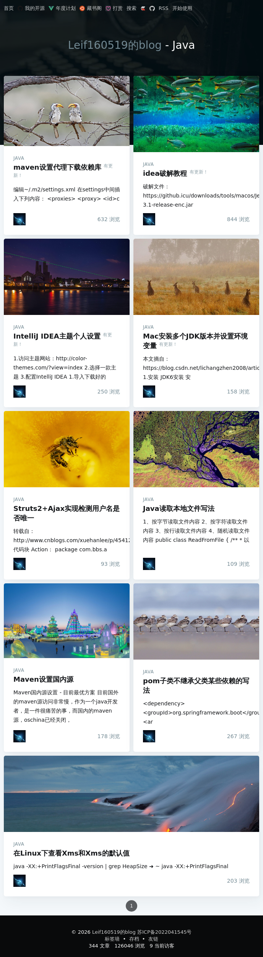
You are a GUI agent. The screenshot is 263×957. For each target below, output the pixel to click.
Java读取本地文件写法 (196, 449)
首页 (9, 8)
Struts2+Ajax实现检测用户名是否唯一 (67, 449)
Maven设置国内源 (67, 620)
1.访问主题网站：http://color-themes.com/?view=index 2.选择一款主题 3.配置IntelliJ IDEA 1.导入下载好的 (64, 367)
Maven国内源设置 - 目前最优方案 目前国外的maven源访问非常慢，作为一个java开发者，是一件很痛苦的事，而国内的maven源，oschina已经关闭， (66, 706)
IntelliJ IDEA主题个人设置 (67, 277)
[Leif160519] (19, 219)
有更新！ (199, 172)
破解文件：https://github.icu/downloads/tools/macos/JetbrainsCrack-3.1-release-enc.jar (196, 195)
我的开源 (31, 8)
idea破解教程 (196, 114)
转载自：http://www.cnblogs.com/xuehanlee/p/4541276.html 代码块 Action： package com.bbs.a (66, 540)
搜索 (131, 8)
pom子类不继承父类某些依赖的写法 (196, 621)
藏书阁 (91, 8)
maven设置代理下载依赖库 (67, 111)
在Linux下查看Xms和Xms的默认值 (131, 794)
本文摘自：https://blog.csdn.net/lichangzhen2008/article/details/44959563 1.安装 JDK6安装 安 (196, 368)
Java (18, 158)
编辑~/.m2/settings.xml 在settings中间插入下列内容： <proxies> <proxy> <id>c (66, 194)
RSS (164, 8)
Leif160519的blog (115, 45)
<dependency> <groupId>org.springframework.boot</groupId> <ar (196, 712)
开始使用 (182, 8)
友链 (153, 939)
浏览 (108, 219)
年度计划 (62, 8)
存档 (135, 939)
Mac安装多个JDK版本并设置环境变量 (196, 277)
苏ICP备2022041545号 (164, 932)
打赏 (114, 8)
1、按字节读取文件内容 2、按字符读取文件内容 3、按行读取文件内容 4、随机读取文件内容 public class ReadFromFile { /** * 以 (196, 531)
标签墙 (113, 939)
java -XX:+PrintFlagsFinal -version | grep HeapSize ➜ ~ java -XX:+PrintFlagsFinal (120, 866)
